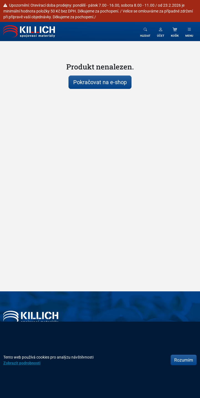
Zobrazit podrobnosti (21, 363)
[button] (161, 31)
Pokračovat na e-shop (100, 82)
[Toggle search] (145, 31)
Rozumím (183, 360)
